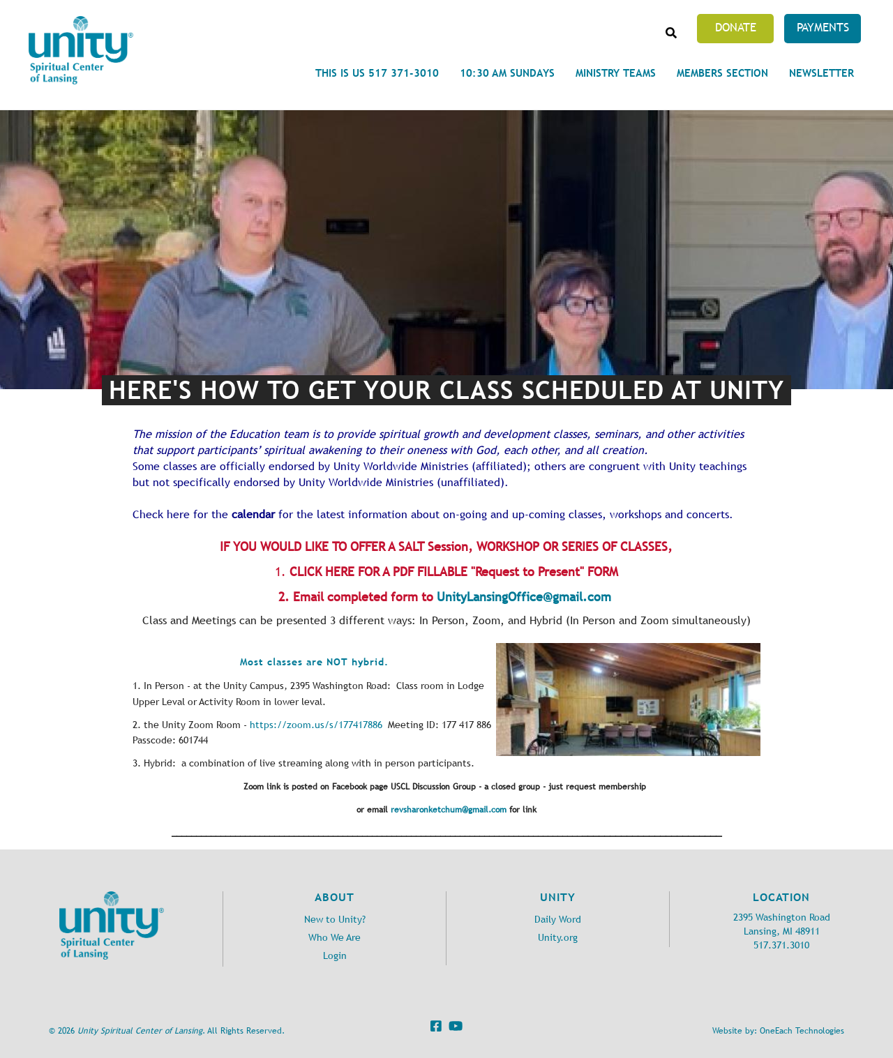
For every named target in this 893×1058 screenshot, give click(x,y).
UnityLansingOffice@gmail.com (524, 597)
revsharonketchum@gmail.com (448, 810)
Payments (823, 27)
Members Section (722, 73)
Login (335, 956)
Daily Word (557, 919)
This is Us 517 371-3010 (377, 73)
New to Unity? (335, 919)
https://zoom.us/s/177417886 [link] (316, 725)
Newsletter (821, 73)
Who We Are (334, 938)
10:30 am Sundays (507, 73)
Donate (735, 27)
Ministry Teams (616, 73)
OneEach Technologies (802, 1031)
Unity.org (558, 938)
